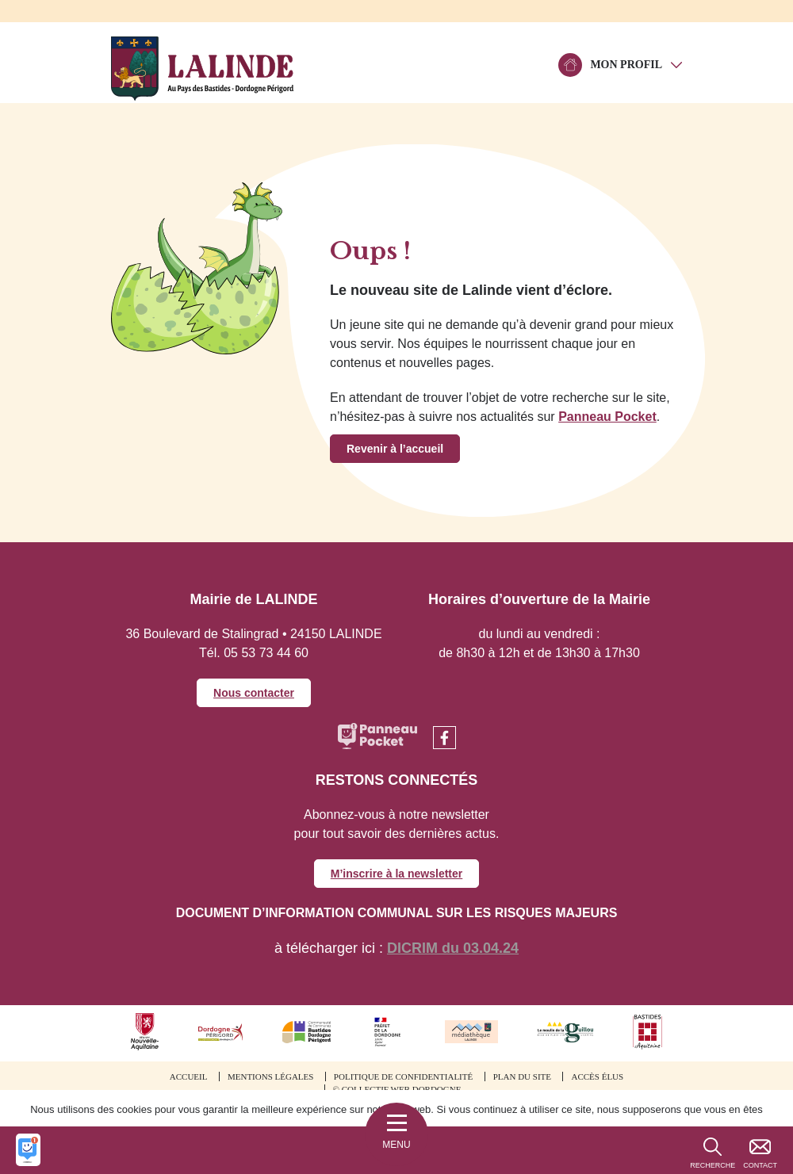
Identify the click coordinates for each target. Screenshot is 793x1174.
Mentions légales (270, 1076)
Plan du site (522, 1076)
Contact (760, 1165)
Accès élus (597, 1076)
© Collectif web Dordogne (397, 1089)
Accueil (189, 1076)
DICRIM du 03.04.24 (453, 948)
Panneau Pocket (607, 416)
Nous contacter (253, 692)
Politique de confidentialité (403, 1076)
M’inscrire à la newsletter (397, 873)
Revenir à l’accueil (395, 448)
